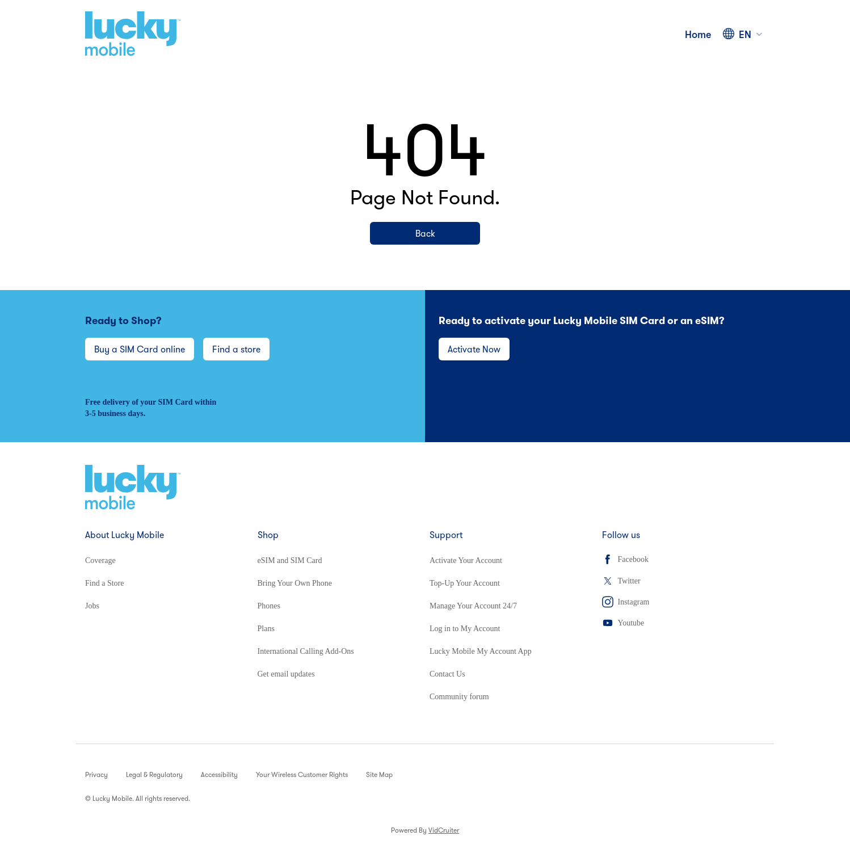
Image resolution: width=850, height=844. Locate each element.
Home (698, 34)
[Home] (132, 33)
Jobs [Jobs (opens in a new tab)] (92, 606)
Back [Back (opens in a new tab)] (425, 233)
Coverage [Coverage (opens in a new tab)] (100, 560)
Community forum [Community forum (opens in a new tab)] (459, 696)
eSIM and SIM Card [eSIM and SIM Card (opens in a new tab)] (290, 560)
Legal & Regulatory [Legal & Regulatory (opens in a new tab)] (154, 774)
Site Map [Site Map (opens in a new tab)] (379, 774)
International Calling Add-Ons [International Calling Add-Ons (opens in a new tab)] (306, 651)
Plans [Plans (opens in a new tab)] (266, 628)
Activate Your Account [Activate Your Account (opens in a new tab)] (466, 560)
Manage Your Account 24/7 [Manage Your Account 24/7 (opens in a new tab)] (473, 606)
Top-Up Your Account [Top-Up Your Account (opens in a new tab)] (465, 583)
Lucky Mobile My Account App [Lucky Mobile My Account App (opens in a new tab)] (481, 651)
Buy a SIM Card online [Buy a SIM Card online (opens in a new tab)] (139, 349)
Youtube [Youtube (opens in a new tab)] (623, 623)
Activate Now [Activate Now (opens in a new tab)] (474, 349)
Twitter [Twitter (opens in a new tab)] (621, 581)
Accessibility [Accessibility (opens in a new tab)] (219, 774)
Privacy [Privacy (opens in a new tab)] (96, 774)
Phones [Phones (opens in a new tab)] (269, 606)
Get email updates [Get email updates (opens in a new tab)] (286, 674)
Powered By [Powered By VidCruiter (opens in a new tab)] (425, 830)
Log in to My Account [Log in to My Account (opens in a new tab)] (465, 628)
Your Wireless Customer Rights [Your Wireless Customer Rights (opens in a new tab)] (302, 774)
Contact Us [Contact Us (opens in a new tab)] (447, 674)
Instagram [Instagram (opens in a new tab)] (626, 602)
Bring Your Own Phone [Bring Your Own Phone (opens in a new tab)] (295, 583)
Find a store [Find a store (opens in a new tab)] (236, 349)
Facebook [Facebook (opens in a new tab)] (625, 559)
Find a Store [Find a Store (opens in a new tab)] (104, 583)
